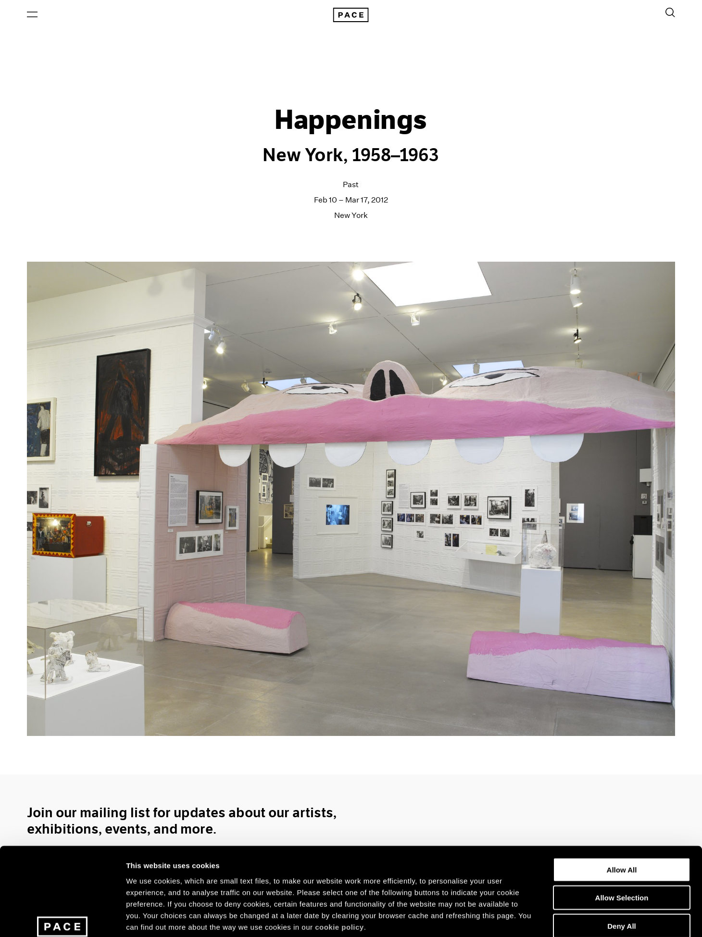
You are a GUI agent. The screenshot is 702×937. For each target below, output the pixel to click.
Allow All (622, 799)
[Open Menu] (32, 15)
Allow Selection (622, 827)
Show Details (505, 918)
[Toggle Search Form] (670, 13)
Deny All (621, 855)
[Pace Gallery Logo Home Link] (351, 15)
